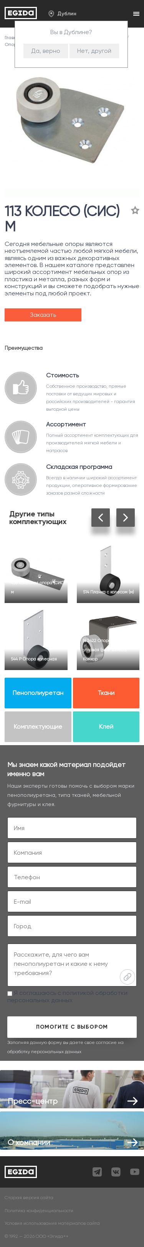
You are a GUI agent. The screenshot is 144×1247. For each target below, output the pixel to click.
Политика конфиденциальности (39, 1210)
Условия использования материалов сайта (52, 1223)
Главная (14, 37)
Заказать (43, 314)
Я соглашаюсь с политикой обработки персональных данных (67, 996)
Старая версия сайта (29, 1197)
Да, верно (45, 50)
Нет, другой (94, 50)
